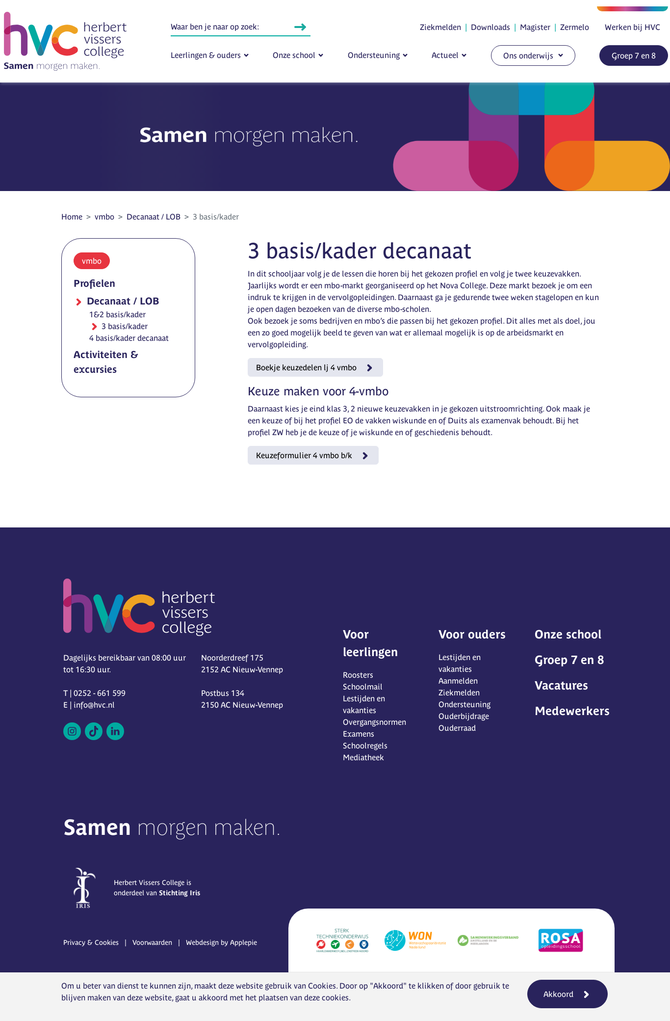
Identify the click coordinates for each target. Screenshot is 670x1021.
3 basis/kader (124, 326)
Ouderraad (457, 727)
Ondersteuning (374, 55)
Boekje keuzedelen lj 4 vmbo (306, 367)
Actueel (445, 55)
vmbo (104, 216)
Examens (358, 733)
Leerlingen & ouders (206, 55)
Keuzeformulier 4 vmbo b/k (304, 455)
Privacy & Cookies (91, 942)
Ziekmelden (440, 27)
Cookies (322, 985)
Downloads (490, 27)
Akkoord (558, 994)
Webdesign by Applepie (221, 942)
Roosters (358, 674)
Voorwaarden (152, 942)
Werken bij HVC (632, 27)
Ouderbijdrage (463, 716)
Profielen (94, 283)
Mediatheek (363, 757)
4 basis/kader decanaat (129, 337)
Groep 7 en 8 (634, 55)
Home (71, 216)
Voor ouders (472, 634)
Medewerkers (572, 710)
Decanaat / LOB (153, 216)
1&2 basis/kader (117, 314)
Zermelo (574, 27)
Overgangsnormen (374, 721)
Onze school (294, 55)
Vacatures (561, 685)
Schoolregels (365, 745)
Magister (535, 27)
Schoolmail (363, 686)
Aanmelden (458, 680)
